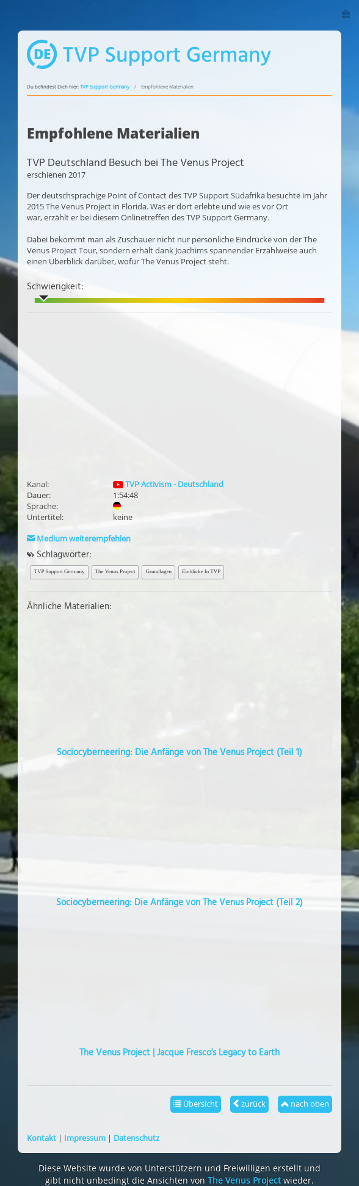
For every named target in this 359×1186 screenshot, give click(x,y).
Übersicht (195, 1103)
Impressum (85, 1137)
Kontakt (41, 1137)
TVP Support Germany (104, 87)
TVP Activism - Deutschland (168, 484)
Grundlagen (158, 571)
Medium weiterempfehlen (79, 538)
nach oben (305, 1103)
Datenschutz (136, 1137)
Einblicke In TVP (201, 571)
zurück (249, 1103)
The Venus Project (115, 571)
